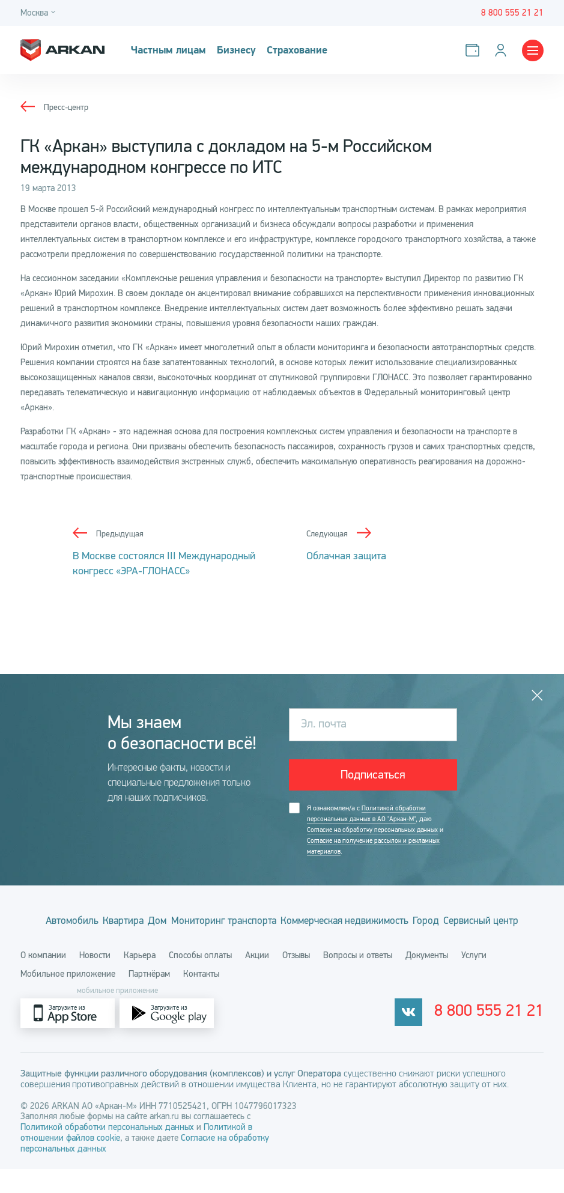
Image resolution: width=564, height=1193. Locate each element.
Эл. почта (324, 724)
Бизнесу (240, 50)
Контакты (201, 997)
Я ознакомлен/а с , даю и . (378, 832)
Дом (177, 923)
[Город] (39, 13)
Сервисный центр (282, 944)
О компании (43, 979)
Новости (95, 979)
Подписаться (373, 775)
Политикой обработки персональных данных (108, 1151)
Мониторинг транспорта (259, 923)
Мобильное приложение (67, 997)
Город (498, 923)
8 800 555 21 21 (501, 1037)
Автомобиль (62, 923)
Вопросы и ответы (357, 979)
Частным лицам (170, 50)
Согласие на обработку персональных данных (375, 831)
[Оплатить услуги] (474, 50)
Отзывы (296, 979)
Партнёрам (149, 997)
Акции (257, 979)
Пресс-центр (67, 107)
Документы (426, 979)
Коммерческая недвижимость (399, 923)
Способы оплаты (200, 979)
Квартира (129, 923)
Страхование (303, 50)
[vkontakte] (432, 1037)
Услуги (474, 979)
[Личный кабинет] (503, 50)
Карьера (140, 979)
